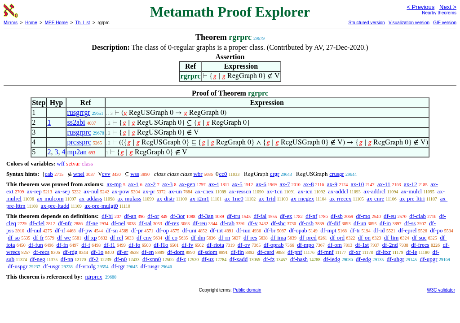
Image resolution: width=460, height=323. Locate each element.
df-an (130, 216)
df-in (385, 223)
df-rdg (70, 252)
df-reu (200, 223)
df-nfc (65, 223)
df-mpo (305, 244)
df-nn (67, 259)
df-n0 (120, 259)
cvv (106, 173)
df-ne (92, 223)
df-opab (298, 230)
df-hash (299, 259)
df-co (171, 237)
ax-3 (167, 184)
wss (134, 173)
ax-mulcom (50, 198)
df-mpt (328, 230)
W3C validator (441, 290)
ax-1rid (267, 198)
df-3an (205, 216)
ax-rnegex (302, 198)
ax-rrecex (340, 198)
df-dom (175, 252)
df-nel (118, 223)
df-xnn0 (151, 259)
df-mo (363, 216)
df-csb (306, 223)
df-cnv (144, 237)
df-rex (172, 223)
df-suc (419, 237)
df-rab (227, 223)
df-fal (259, 216)
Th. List (82, 22)
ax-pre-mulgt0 (101, 205)
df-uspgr (17, 266)
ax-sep (63, 191)
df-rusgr (150, 266)
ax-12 (410, 184)
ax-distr (166, 198)
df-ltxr (383, 252)
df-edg (363, 259)
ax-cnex (204, 191)
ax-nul (91, 191)
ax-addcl (338, 191)
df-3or (177, 216)
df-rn (224, 237)
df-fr (38, 237)
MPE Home (56, 22)
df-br (269, 230)
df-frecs (420, 244)
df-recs (41, 252)
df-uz (208, 259)
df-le (411, 252)
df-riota (215, 244)
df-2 (94, 259)
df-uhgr (395, 259)
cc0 (223, 173)
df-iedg (332, 259)
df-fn (62, 244)
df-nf (311, 216)
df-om (334, 244)
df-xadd (239, 259)
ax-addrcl (374, 191)
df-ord (337, 237)
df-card (265, 252)
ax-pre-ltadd (55, 205)
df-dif (334, 223)
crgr (274, 173)
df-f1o (161, 244)
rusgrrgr (78, 112)
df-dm (198, 237)
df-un (360, 223)
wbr (197, 173)
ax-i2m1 (199, 198)
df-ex (286, 216)
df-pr (137, 230)
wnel (78, 173)
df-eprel (407, 230)
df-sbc (278, 223)
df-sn (112, 230)
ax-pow (120, 191)
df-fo (134, 244)
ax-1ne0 (234, 198)
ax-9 (332, 184)
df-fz (268, 259)
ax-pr (149, 191)
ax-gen (187, 184)
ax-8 (308, 184)
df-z (181, 259)
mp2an (77, 152)
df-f (85, 244)
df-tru (233, 216)
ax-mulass (130, 198)
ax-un (175, 191)
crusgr (336, 173)
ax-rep (34, 191)
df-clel (36, 223)
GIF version (444, 22)
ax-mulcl (411, 191)
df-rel (116, 237)
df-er (122, 252)
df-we (64, 237)
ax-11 (383, 184)
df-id (379, 230)
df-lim (391, 237)
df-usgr (51, 266)
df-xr (355, 252)
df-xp (90, 237)
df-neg (37, 259)
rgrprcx (93, 276)
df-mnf (326, 252)
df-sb (337, 216)
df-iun (243, 230)
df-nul (34, 230)
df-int (216, 230)
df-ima (278, 237)
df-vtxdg (85, 266)
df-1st (362, 244)
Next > (447, 7)
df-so (14, 237)
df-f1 (109, 244)
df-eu (390, 216)
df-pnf (295, 252)
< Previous (420, 7)
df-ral (145, 223)
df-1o (97, 252)
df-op (162, 230)
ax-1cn (275, 191)
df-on (364, 237)
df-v (253, 223)
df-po (436, 230)
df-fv (187, 244)
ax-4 (213, 184)
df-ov (244, 244)
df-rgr (118, 266)
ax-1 (133, 184)
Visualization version (409, 22)
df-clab (417, 216)
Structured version (366, 22)
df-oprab (274, 244)
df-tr (354, 230)
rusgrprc (79, 132)
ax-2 (150, 184)
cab (49, 173)
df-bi (107, 216)
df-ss (410, 223)
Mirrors (11, 22)
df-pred (308, 237)
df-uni (189, 230)
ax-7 (284, 184)
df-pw (86, 230)
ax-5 (237, 184)
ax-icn (305, 191)
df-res (250, 237)
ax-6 (261, 184)
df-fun (35, 244)
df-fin (237, 252)
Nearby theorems (439, 12)
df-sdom (207, 252)
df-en (148, 252)
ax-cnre (375, 198)
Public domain (247, 290)
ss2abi (76, 122)
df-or (153, 216)
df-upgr (429, 259)
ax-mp (114, 184)
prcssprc (79, 142)
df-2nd (390, 244)
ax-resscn (240, 191)
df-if (60, 230)
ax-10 (357, 184)
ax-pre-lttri (412, 198)
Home (31, 22)
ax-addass (90, 198)
